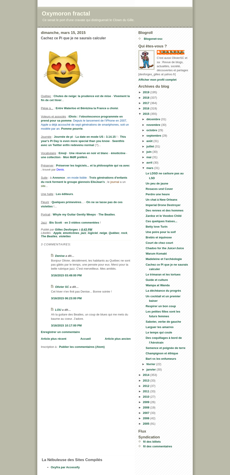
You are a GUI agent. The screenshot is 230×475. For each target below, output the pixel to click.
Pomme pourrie (71, 128)
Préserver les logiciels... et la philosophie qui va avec (93, 165)
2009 (146, 402)
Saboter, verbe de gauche (163, 321)
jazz (83, 233)
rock (124, 233)
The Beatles (106, 214)
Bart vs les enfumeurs (161, 358)
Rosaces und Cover (159, 189)
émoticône (118, 153)
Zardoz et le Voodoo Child (163, 216)
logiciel (93, 233)
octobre (152, 130)
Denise (60, 255)
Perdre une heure (158, 194)
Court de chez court (159, 242)
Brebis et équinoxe (159, 237)
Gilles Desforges (172, 52)
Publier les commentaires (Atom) (82, 346)
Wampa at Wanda (158, 285)
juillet (150, 146)
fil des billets (152, 441)
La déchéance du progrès (163, 290)
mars (150, 168)
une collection (50, 157)
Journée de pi (63, 136)
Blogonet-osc (153, 38)
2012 (146, 386)
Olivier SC (62, 287)
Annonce (58, 177)
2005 (146, 423)
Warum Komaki (156, 253)
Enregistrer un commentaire (60, 332)
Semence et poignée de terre (165, 348)
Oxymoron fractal (66, 13)
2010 (146, 396)
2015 (146, 113)
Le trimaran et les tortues (163, 274)
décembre (153, 119)
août (149, 141)
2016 (146, 108)
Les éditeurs (64, 194)
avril (149, 162)
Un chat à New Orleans (161, 199)
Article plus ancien (118, 338)
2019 (146, 92)
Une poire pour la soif (161, 232)
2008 (146, 407)
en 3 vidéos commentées (81, 222)
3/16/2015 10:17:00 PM (66, 325)
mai (149, 157)
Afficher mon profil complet (157, 79)
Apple (57, 233)
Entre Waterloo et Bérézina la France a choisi (87, 108)
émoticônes (71, 233)
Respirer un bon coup (161, 306)
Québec (114, 233)
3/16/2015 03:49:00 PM (66, 275)
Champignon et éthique (162, 353)
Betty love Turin (156, 226)
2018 (146, 97)
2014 (146, 375)
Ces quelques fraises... (161, 221)
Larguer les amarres (159, 327)
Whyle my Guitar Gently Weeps (74, 214)
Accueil (85, 338)
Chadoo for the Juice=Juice (165, 248)
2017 (146, 103)
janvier (151, 369)
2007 (146, 413)
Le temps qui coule (159, 332)
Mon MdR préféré (75, 157)
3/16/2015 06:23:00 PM (66, 298)
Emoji (62, 153)
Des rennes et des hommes (164, 210)
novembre (153, 125)
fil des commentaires (157, 446)
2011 (146, 391)
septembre (154, 135)
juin (149, 151)
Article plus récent (53, 338)
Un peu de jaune (157, 183)
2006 (146, 418)
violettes (65, 236)
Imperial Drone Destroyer (163, 205)
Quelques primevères (66, 202)
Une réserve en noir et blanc (88, 153)
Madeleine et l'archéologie (164, 259)
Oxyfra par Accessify (65, 467)
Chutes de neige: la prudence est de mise (82, 96)
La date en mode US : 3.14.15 (95, 136)
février (151, 364)
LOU (58, 309)
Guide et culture (157, 280)
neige (103, 233)
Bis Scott (55, 222)
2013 (146, 380)
